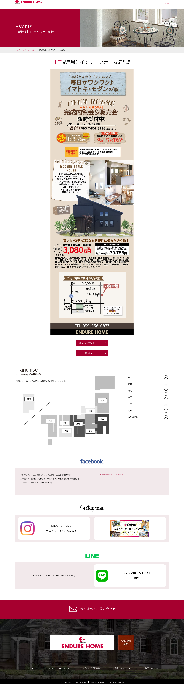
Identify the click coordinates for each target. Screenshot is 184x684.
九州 (34, 50)
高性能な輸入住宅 (97, 682)
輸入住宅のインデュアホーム (111, 508)
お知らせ (26, 50)
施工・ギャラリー (153, 668)
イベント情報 (66, 682)
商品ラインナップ (122, 668)
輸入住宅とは (81, 682)
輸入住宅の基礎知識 (117, 682)
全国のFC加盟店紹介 (91, 668)
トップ (17, 50)
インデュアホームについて (61, 668)
